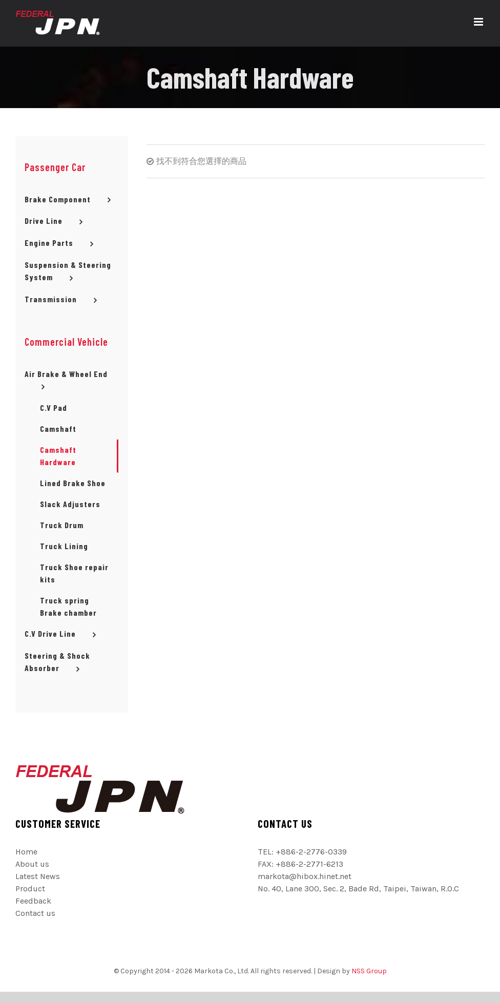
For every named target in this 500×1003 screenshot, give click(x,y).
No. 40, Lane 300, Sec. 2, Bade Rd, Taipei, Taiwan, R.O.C (358, 888)
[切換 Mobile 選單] (479, 21)
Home (26, 851)
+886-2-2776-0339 (311, 851)
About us (32, 864)
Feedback (33, 901)
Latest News (37, 876)
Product (30, 888)
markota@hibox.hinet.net (304, 876)
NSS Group (369, 971)
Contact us (35, 913)
